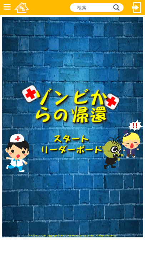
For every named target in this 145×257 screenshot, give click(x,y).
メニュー (7, 7)
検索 (115, 7)
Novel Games (21, 7)
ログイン (136, 7)
